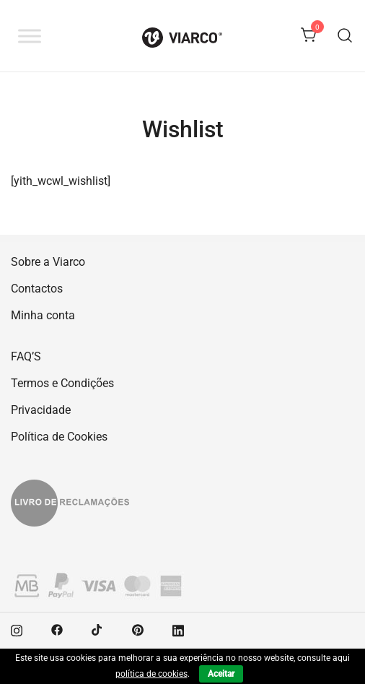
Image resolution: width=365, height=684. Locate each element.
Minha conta (43, 315)
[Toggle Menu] (29, 36)
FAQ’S (26, 356)
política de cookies (151, 674)
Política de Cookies (59, 436)
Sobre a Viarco (48, 262)
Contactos (37, 288)
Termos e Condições (62, 383)
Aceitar (221, 674)
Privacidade (41, 410)
